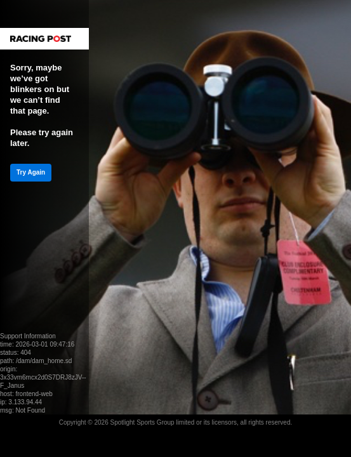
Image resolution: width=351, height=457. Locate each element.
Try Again (31, 172)
